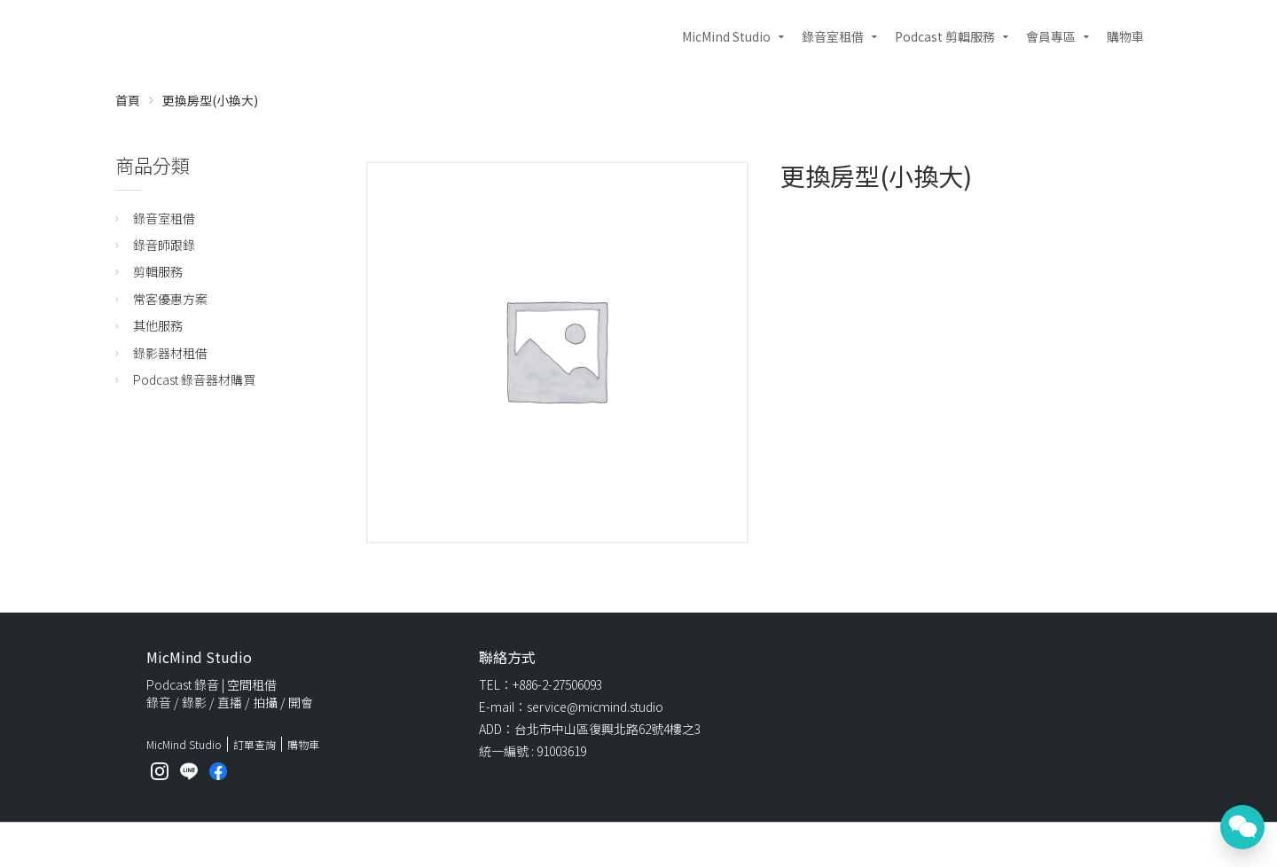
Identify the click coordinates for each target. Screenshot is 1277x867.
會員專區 (1051, 36)
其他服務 (158, 325)
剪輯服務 (158, 271)
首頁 (127, 100)
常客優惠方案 (170, 299)
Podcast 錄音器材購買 (194, 379)
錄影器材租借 (170, 353)
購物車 (1125, 36)
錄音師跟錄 (164, 245)
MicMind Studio (726, 36)
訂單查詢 (254, 744)
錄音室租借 (833, 36)
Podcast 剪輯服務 (945, 36)
